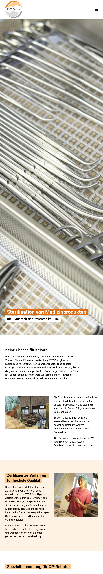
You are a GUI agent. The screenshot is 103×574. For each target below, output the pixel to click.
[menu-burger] (96, 9)
